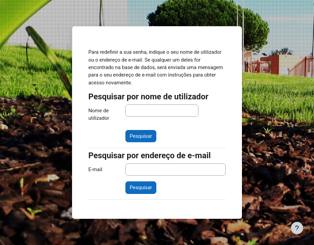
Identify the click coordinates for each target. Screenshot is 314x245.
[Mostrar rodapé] (297, 228)
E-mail (95, 169)
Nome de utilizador (98, 114)
